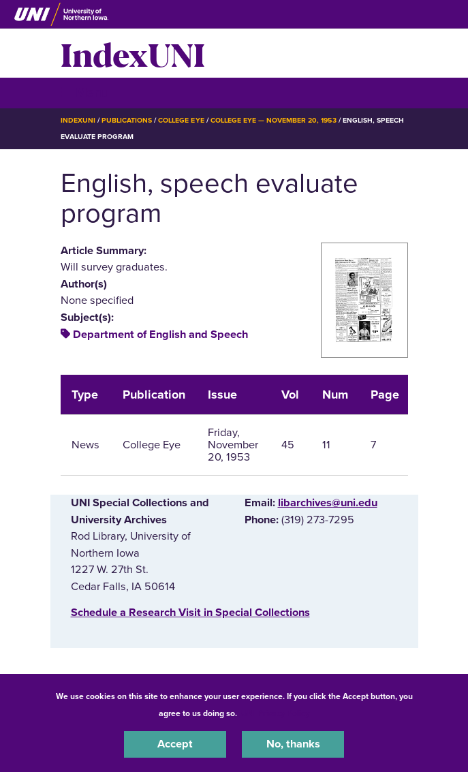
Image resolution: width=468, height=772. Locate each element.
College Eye (181, 120)
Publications (127, 120)
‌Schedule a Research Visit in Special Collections (190, 612)
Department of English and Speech (160, 334)
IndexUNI (133, 53)
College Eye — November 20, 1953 (273, 120)
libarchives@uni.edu (327, 503)
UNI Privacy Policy (275, 713)
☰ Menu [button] (85, 92)
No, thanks (293, 744)
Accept (175, 744)
